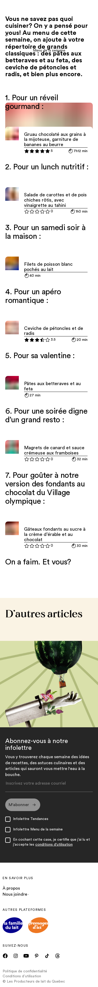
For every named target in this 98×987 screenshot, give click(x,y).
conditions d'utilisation (54, 844)
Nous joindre (16, 894)
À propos (11, 888)
